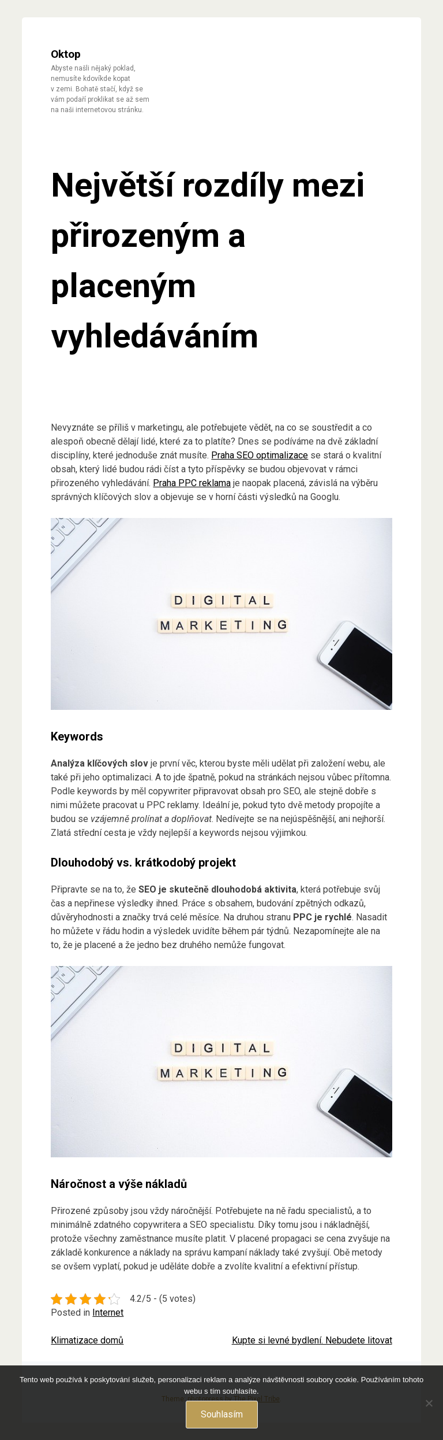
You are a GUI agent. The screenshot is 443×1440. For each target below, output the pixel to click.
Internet (107, 1312)
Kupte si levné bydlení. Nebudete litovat (312, 1340)
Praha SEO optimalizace (259, 455)
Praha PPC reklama (192, 482)
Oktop (66, 54)
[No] (428, 1403)
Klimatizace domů (87, 1340)
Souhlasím (222, 1414)
